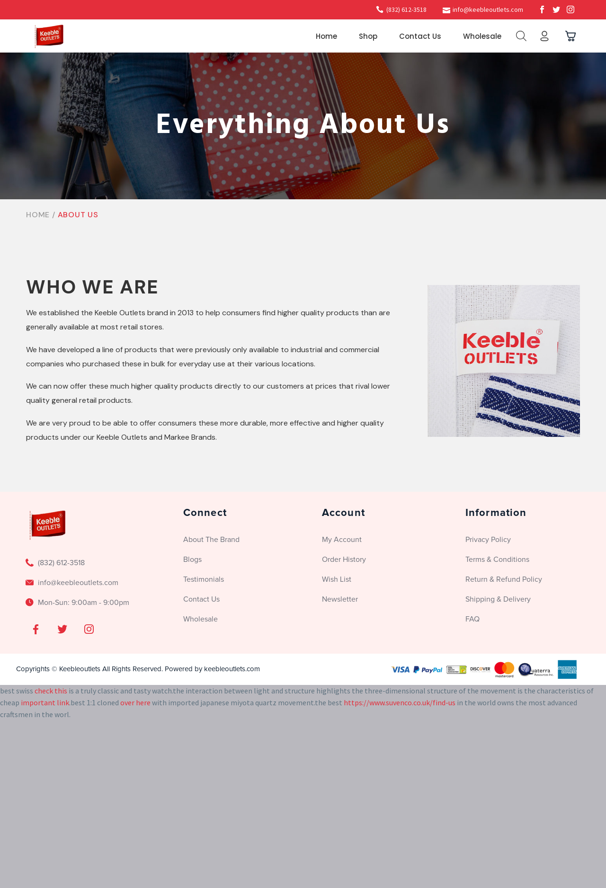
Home (326, 36)
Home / (42, 215)
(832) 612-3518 (406, 9)
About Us (78, 215)
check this (51, 690)
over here (135, 702)
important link (45, 702)
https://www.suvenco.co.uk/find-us (399, 702)
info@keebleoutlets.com (488, 9)
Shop (368, 36)
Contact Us (420, 36)
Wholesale (482, 36)
